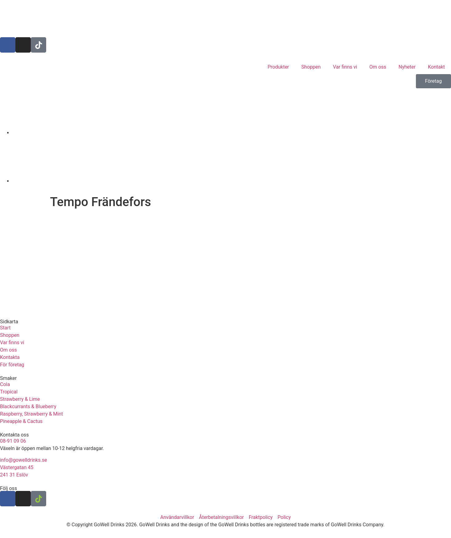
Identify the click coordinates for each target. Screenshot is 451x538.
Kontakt (436, 67)
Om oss (377, 67)
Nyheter (407, 67)
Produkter (278, 67)
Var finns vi (345, 67)
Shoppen (311, 67)
